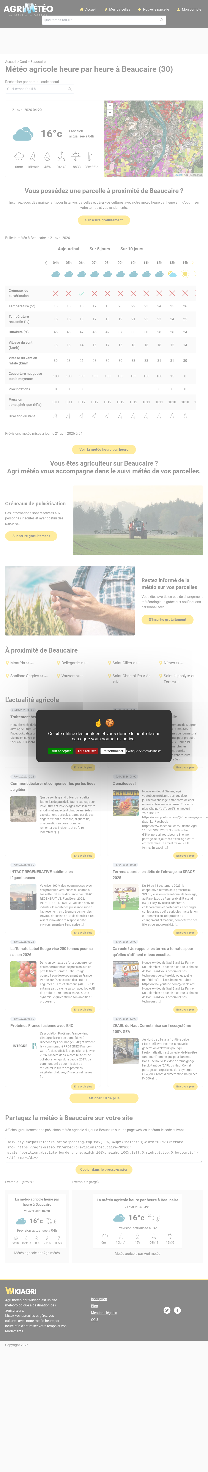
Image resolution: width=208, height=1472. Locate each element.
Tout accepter (60, 751)
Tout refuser (86, 751)
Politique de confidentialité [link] (143, 751)
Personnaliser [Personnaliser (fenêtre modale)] (112, 751)
